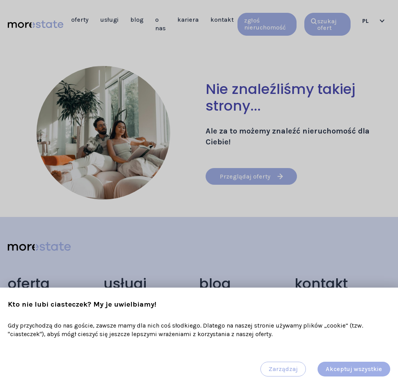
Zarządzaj (283, 369)
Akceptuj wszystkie (354, 369)
